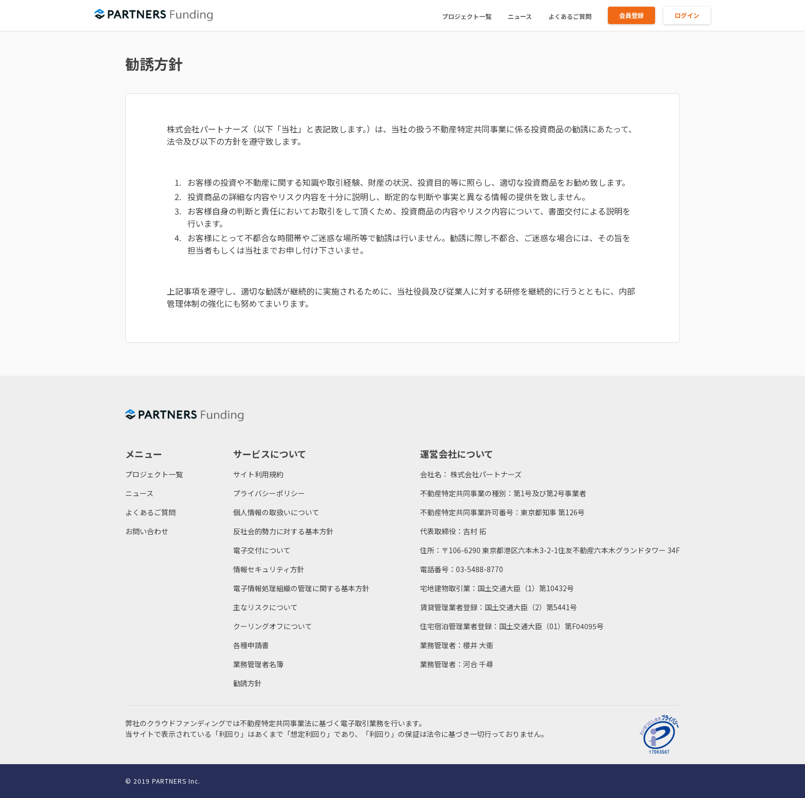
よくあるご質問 (569, 16)
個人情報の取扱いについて (276, 512)
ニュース (520, 16)
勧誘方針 (247, 683)
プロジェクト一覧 (466, 16)
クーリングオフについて (272, 626)
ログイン (687, 15)
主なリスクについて (265, 607)
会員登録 (631, 15)
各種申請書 (251, 645)
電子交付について (262, 550)
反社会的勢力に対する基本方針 (283, 531)
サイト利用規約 (258, 474)
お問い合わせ (146, 531)
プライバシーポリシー (269, 493)
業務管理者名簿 (258, 664)
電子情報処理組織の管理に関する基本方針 (301, 588)
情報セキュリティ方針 (268, 569)
